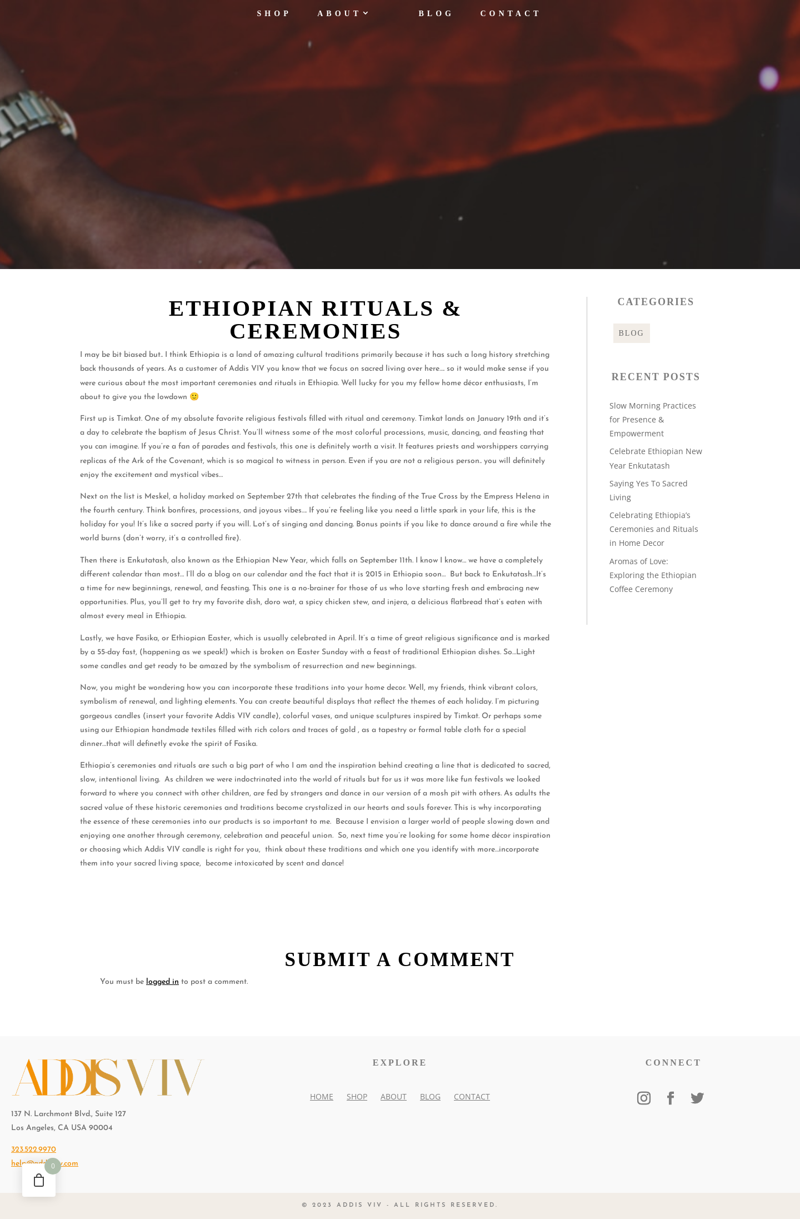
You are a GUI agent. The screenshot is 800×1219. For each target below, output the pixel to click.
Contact (511, 20)
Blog (436, 20)
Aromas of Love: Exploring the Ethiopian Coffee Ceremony (653, 575)
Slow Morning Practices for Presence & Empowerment (652, 419)
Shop (274, 20)
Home (321, 1096)
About (339, 20)
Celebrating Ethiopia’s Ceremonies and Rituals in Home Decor (653, 529)
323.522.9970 (33, 1150)
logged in (162, 982)
